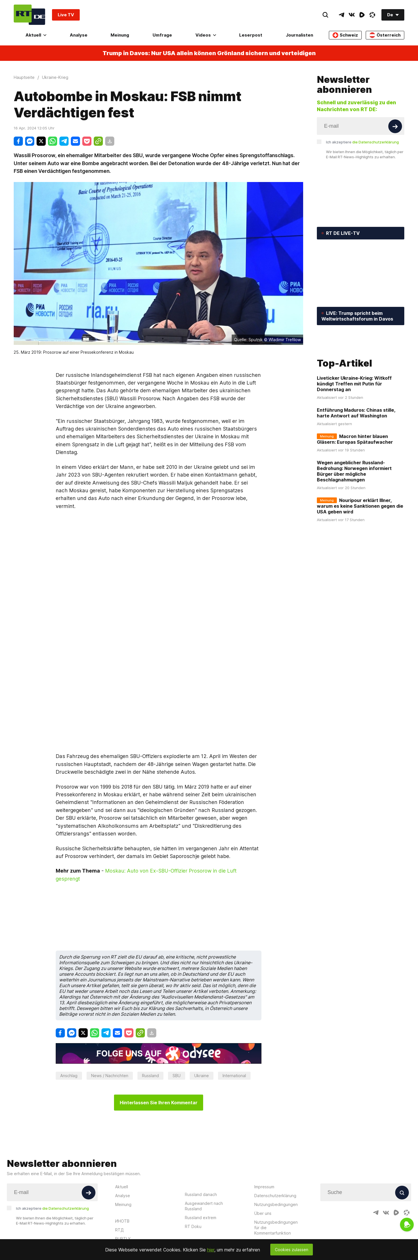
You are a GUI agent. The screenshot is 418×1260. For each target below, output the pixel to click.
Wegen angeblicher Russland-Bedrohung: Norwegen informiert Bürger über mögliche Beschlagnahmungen (354, 513)
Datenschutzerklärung (275, 1167)
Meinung (120, 35)
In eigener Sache (270, 1214)
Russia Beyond (129, 1219)
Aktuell (35, 35)
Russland (150, 1047)
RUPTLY (123, 1211)
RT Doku (193, 1198)
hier (210, 1250)
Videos (205, 35)
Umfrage (162, 35)
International (234, 1047)
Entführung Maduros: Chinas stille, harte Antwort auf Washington (356, 455)
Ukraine (201, 1047)
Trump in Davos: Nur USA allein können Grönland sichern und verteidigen (209, 53)
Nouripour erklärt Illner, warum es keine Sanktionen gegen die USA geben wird (360, 548)
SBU (177, 1047)
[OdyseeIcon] (372, 14)
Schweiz (345, 35)
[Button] (395, 126)
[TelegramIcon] (341, 14)
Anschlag (68, 1047)
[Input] (360, 126)
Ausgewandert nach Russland (204, 1178)
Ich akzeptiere (362, 142)
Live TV (66, 14)
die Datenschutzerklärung (375, 142)
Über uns (262, 1185)
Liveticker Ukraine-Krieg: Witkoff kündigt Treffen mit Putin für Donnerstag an (354, 425)
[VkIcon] (351, 14)
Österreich (385, 35)
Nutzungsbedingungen (276, 1176)
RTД (119, 1202)
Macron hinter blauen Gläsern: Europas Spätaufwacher (355, 481)
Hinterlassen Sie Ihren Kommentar (158, 1074)
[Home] (29, 15)
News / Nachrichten (109, 1047)
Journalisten (299, 35)
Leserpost (250, 35)
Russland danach (201, 1166)
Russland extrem (200, 1189)
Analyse (78, 35)
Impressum (264, 1159)
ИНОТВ (122, 1193)
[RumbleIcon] (362, 14)
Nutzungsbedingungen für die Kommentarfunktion (276, 1200)
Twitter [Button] (52, 1221)
